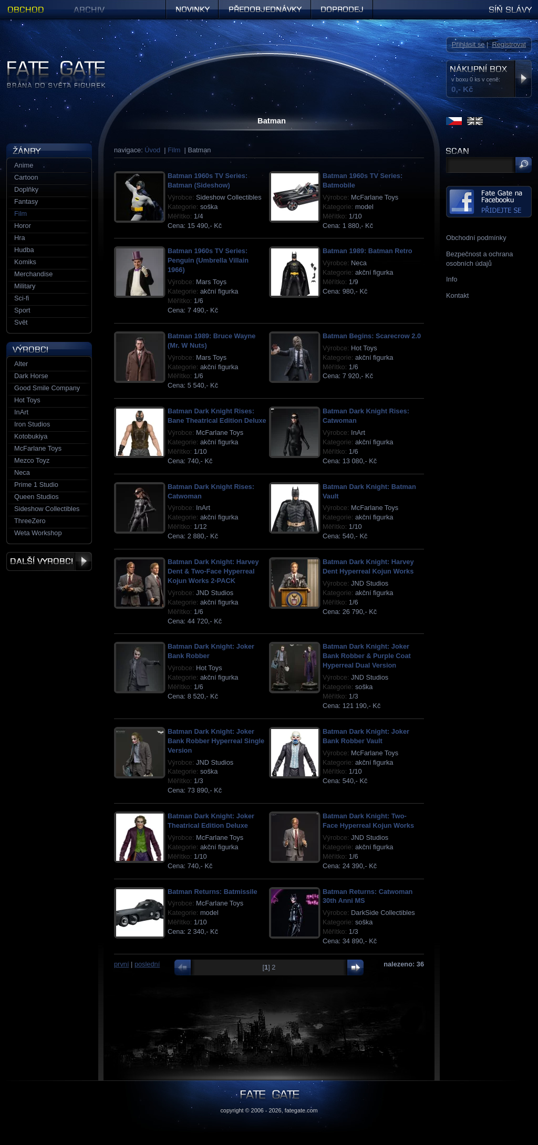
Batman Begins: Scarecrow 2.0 (372, 336)
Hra (19, 238)
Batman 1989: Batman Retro (367, 251)
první (121, 964)
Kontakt (457, 295)
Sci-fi (21, 298)
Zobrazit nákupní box (523, 79)
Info (451, 279)
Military (25, 286)
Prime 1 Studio (36, 484)
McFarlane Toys (37, 448)
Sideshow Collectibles (46, 509)
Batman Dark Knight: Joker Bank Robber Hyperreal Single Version (216, 740)
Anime (23, 165)
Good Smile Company (47, 388)
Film (174, 150)
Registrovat (509, 44)
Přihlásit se (468, 44)
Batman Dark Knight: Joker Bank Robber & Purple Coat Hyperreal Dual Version (367, 655)
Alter (21, 364)
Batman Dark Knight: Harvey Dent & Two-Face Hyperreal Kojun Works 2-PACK (213, 571)
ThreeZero (30, 521)
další (353, 967)
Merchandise (33, 274)
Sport (22, 310)
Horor (22, 226)
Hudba (24, 250)
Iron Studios (32, 424)
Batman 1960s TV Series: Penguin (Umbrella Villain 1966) (208, 260)
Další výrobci (49, 561)
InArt (21, 412)
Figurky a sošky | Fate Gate (47, 64)
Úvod (152, 150)
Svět (21, 322)
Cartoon (26, 177)
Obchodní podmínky (476, 238)
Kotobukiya (30, 436)
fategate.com (301, 1110)
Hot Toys (27, 400)
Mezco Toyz (31, 460)
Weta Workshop (38, 533)
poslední (147, 964)
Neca (22, 472)
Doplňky (26, 189)
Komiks (25, 262)
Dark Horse (31, 376)
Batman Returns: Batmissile (212, 892)
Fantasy (26, 201)
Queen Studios (36, 497)
